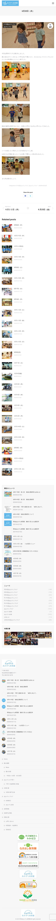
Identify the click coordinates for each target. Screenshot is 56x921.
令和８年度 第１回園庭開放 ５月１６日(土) (25, 551)
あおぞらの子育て (8, 780)
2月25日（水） (18, 448)
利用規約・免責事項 (12, 825)
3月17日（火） (18, 288)
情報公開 (5, 817)
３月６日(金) (18, 373)
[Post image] (7, 228)
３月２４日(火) (18, 246)
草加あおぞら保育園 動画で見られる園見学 (26, 521)
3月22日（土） (18, 267)
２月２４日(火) (18, 458)
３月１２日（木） (19, 331)
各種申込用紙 (8, 813)
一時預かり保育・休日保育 (13, 775)
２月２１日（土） (19, 469)
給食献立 (8, 800)
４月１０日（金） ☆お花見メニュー (24, 543)
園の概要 (5, 763)
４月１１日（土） (18, 536)
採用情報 (6, 809)
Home (6, 759)
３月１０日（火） (19, 342)
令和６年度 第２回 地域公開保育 (23, 499)
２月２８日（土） (19, 426)
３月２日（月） (19, 416)
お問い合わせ (10, 821)
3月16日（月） (18, 299)
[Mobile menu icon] (53, 3)
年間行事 (5, 788)
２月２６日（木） (19, 437)
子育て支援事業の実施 (12, 784)
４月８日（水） (17, 566)
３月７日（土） (19, 363)
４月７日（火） (17, 573)
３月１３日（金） (19, 320)
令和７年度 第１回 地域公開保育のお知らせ (26, 492)
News (7, 767)
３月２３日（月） (19, 257)
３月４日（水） (19, 395)
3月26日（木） (18, 225)
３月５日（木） (19, 384)
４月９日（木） (17, 558)
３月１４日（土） (19, 310)
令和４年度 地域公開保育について (23, 514)
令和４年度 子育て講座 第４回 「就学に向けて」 (28, 507)
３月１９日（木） (19, 278)
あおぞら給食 (10, 804)
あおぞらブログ (7, 26)
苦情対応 (8, 829)
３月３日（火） (19, 405)
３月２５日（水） (19, 235)
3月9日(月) (17, 352)
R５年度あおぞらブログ (10, 24)
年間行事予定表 (10, 792)
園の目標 (8, 771)
